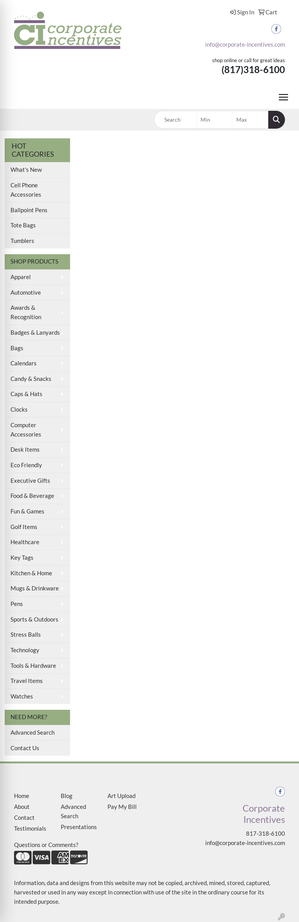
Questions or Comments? (46, 845)
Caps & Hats (26, 394)
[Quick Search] (175, 120)
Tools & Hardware (33, 665)
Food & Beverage (32, 495)
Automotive (26, 292)
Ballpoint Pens (29, 210)
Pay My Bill (122, 806)
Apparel (21, 277)
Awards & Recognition (26, 312)
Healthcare (25, 542)
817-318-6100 (265, 833)
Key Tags (22, 557)
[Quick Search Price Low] (214, 120)
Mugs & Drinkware (35, 588)
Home (21, 796)
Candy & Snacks (31, 378)
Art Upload (121, 796)
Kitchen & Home (31, 573)
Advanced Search (33, 732)
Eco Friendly (26, 465)
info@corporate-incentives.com (245, 44)
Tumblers (22, 240)
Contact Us (25, 748)
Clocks (19, 409)
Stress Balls (26, 634)
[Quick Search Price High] (250, 120)
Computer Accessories (26, 430)
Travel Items (27, 681)
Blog (66, 796)
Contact (24, 817)
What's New (26, 169)
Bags (17, 348)
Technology (25, 650)
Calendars (24, 363)
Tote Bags (23, 225)
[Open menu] (283, 97)
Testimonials (30, 828)
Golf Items (24, 527)
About (22, 806)
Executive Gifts (30, 480)
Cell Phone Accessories (26, 190)
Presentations (79, 827)
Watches (22, 696)
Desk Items (25, 449)
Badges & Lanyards (35, 332)
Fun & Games (27, 511)
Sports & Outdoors (34, 619)
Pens (17, 604)
